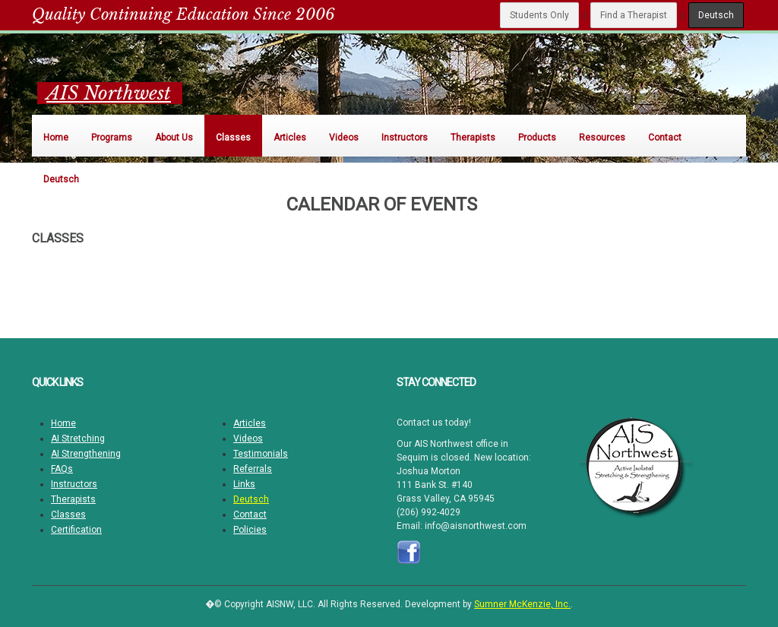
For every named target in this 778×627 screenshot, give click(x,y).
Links (244, 484)
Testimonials (260, 453)
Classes (68, 514)
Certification (76, 529)
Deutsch (716, 15)
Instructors (74, 484)
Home (63, 423)
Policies (250, 529)
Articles (249, 423)
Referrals (252, 469)
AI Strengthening (86, 453)
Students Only (539, 15)
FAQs (62, 469)
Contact (250, 514)
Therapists (73, 499)
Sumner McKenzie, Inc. (522, 604)
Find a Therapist (633, 15)
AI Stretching (78, 438)
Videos (248, 438)
